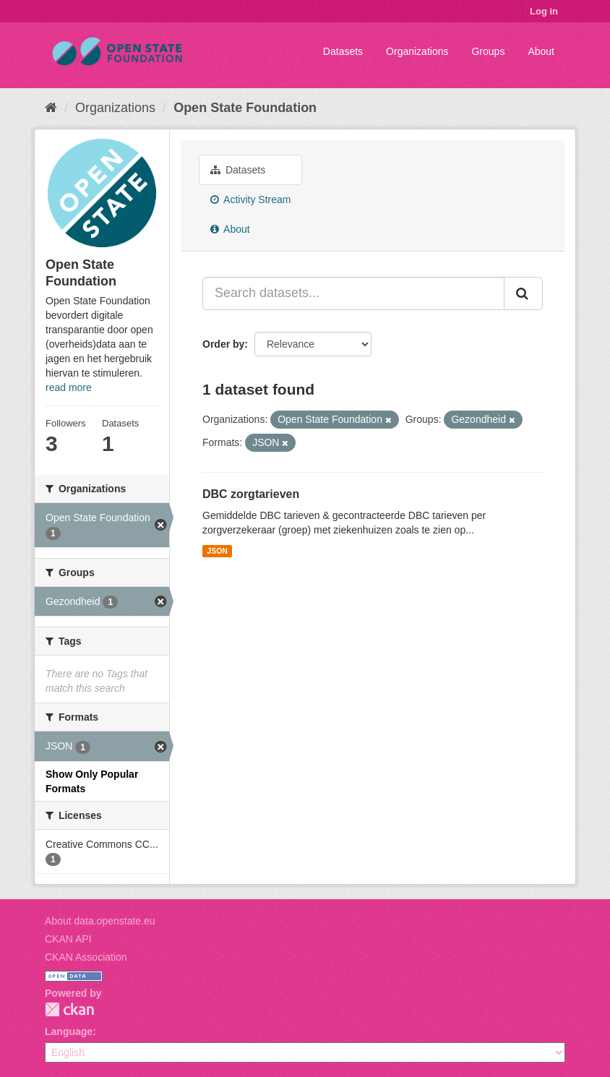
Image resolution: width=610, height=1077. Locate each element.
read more (69, 387)
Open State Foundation (245, 107)
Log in (544, 11)
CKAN (69, 1009)
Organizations (417, 51)
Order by (223, 344)
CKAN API (68, 939)
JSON (217, 550)
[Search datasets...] (353, 293)
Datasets (343, 51)
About (541, 51)
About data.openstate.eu (100, 921)
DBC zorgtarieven (250, 494)
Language (69, 1031)
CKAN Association (86, 957)
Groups (487, 51)
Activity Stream (250, 199)
